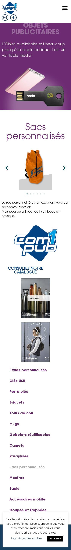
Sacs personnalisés (27, 467)
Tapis (14, 489)
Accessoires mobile (27, 499)
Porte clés (18, 392)
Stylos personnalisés (28, 370)
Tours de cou (21, 413)
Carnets (16, 446)
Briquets (16, 402)
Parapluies (19, 456)
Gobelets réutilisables (29, 435)
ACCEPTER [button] (55, 538)
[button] (65, 8)
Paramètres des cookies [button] (26, 538)
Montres (16, 478)
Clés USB (17, 381)
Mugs (14, 424)
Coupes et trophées (28, 510)
